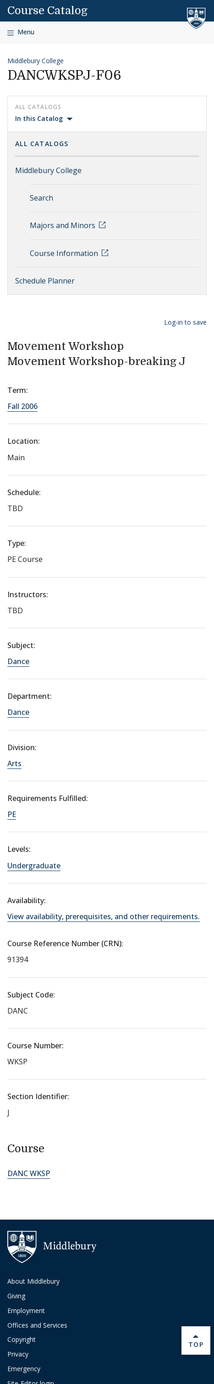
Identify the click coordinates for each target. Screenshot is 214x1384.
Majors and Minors (63, 225)
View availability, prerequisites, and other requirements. (103, 916)
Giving (16, 1295)
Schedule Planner (45, 281)
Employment (26, 1310)
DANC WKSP (28, 1173)
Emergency (23, 1368)
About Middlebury (33, 1281)
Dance (18, 661)
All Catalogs (42, 143)
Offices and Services (37, 1325)
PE (11, 814)
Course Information (65, 253)
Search (41, 198)
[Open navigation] (21, 32)
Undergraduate (33, 866)
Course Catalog (47, 10)
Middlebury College (35, 60)
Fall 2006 (22, 406)
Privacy (17, 1354)
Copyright (21, 1339)
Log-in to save (185, 322)
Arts (14, 763)
